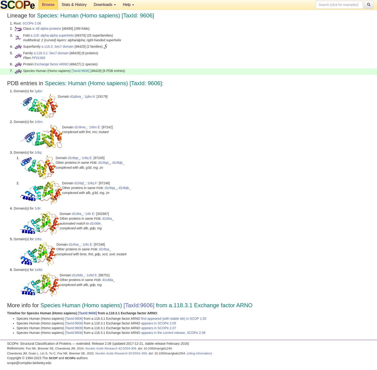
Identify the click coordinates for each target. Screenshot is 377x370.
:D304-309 (110, 348)
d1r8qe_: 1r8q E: (80, 158)
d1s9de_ (96, 223)
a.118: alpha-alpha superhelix (52, 35)
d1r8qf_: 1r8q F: (86, 183)
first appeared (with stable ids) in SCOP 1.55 (173, 318)
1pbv (38, 91)
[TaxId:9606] (80, 71)
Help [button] (128, 5)
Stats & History (74, 5)
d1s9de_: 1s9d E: (85, 275)
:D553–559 (121, 353)
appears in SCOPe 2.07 (158, 328)
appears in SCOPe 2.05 (158, 323)
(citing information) (199, 353)
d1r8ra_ (108, 218)
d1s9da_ (108, 280)
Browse (48, 5)
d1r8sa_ (105, 249)
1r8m (38, 122)
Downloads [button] (105, 5)
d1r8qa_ (104, 162)
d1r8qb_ (118, 162)
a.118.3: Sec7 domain (58, 46)
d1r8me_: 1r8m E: (87, 127)
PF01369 (38, 58)
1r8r (38, 208)
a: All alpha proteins (46, 28)
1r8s (38, 239)
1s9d (38, 270)
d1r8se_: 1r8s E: (81, 244)
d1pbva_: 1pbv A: (83, 96)
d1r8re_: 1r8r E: (83, 214)
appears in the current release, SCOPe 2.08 (173, 333)
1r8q (38, 152)
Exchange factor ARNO (51, 64)
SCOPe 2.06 (31, 23)
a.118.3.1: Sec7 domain (51, 53)
